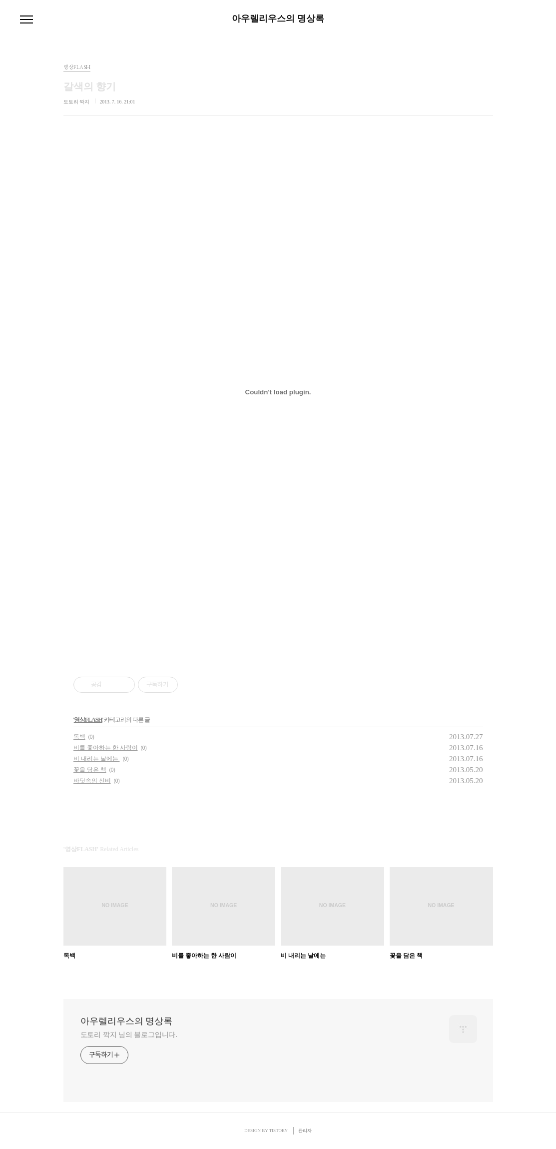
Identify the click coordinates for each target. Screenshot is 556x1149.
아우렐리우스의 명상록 (278, 18)
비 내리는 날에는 (96, 758)
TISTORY (278, 1130)
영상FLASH (88, 719)
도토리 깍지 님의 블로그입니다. (128, 1035)
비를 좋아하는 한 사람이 (105, 747)
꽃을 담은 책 (89, 769)
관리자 (305, 1130)
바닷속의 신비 (92, 780)
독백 (79, 736)
